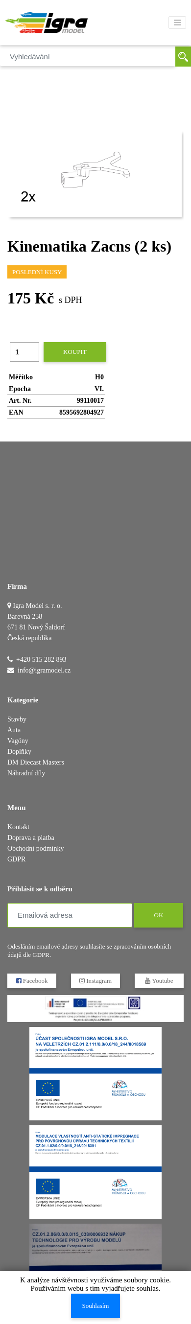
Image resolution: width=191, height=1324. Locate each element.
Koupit (75, 351)
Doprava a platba (30, 837)
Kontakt (18, 827)
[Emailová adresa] (69, 915)
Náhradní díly (26, 773)
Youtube (159, 980)
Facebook (32, 980)
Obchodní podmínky (35, 848)
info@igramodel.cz (44, 670)
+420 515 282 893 (41, 659)
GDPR (16, 859)
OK (158, 915)
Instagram (95, 980)
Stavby (16, 719)
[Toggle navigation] (177, 22)
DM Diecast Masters (35, 762)
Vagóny (17, 740)
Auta (14, 730)
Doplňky (19, 751)
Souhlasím (95, 1305)
